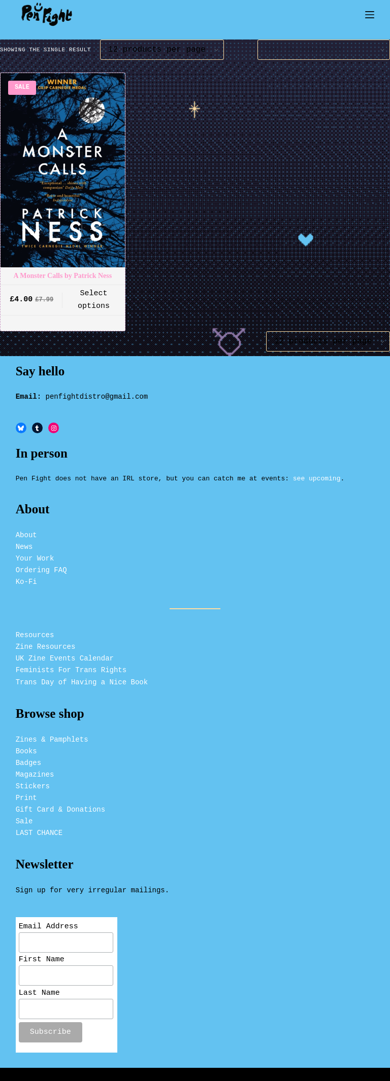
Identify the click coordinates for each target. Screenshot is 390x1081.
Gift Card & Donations (60, 805)
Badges (28, 758)
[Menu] (369, 14)
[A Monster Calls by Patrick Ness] (63, 170)
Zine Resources (46, 642)
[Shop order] (323, 50)
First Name (41, 958)
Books (26, 747)
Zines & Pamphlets (52, 735)
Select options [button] (94, 300)
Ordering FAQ (41, 566)
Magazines (35, 770)
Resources (35, 631)
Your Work (35, 554)
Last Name (39, 992)
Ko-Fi (26, 577)
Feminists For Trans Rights (71, 666)
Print (26, 793)
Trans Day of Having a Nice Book (82, 678)
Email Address (48, 923)
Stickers (33, 782)
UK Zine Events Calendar (65, 654)
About (26, 531)
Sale (24, 817)
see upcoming (317, 473)
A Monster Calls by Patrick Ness (62, 276)
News (24, 542)
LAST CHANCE (39, 829)
